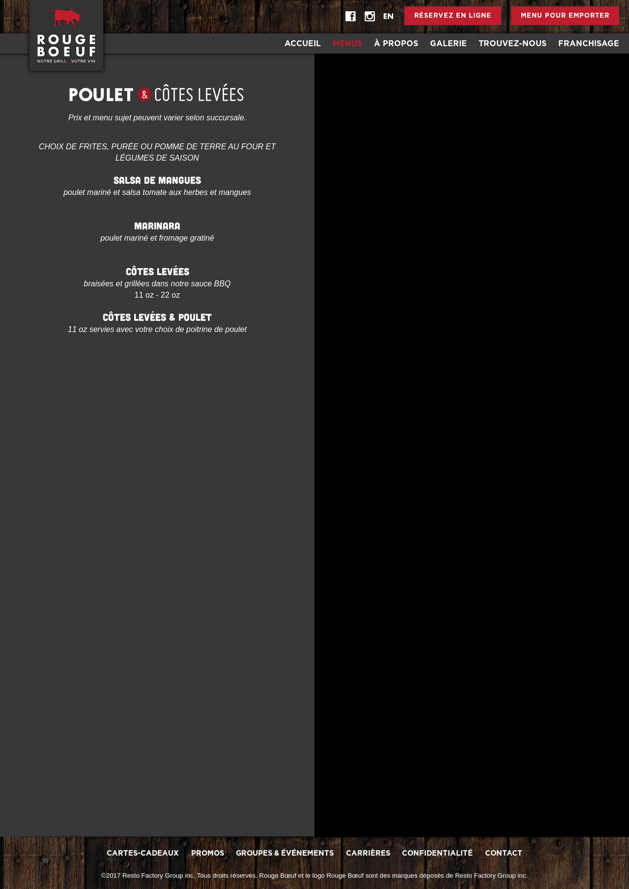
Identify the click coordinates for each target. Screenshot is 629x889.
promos (207, 853)
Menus (347, 44)
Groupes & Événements (285, 853)
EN (388, 16)
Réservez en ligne (452, 16)
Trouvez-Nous (512, 44)
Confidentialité (437, 853)
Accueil (303, 44)
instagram (369, 16)
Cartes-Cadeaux (143, 853)
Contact (503, 853)
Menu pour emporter (565, 16)
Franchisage (588, 44)
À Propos (396, 44)
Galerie (448, 44)
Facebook (350, 16)
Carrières (368, 853)
